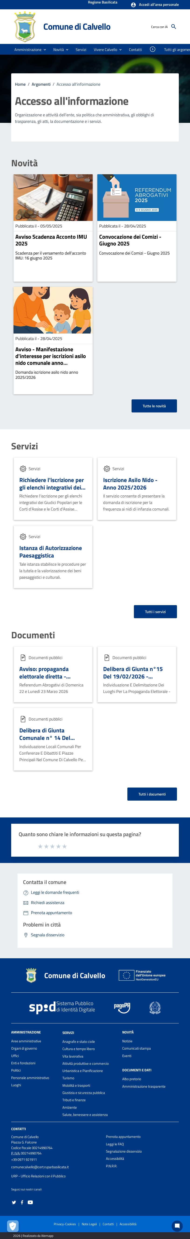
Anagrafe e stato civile (78, 1041)
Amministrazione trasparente (144, 1086)
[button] (155, 5)
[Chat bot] (177, 1226)
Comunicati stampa (136, 1048)
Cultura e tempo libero (78, 1048)
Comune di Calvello (76, 26)
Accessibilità (115, 1158)
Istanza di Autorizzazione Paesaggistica (50, 551)
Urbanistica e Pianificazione (82, 1070)
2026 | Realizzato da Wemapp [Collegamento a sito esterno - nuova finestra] (33, 1235)
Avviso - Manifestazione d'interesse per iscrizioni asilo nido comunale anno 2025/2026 (50, 359)
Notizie (127, 1041)
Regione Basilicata (102, 2)
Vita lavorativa (72, 1056)
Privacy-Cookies (65, 1223)
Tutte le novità (154, 406)
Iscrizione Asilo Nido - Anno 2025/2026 (130, 483)
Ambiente (69, 1107)
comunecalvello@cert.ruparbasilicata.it (40, 1167)
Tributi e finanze (74, 1100)
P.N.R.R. (111, 1166)
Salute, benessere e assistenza (85, 1114)
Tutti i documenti (152, 794)
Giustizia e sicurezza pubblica (83, 1092)
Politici (16, 1070)
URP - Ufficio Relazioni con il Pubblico (38, 1176)
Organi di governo (24, 1048)
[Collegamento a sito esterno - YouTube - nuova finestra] (30, 1202)
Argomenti (41, 84)
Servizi (24, 446)
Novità (24, 163)
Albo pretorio (131, 1079)
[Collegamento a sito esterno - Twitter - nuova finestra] (14, 1202)
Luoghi (16, 1085)
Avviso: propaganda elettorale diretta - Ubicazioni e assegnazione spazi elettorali (52, 680)
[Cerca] (174, 26)
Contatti (18, 1129)
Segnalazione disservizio (124, 1151)
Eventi (126, 1055)
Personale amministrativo (30, 1077)
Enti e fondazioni (23, 1063)
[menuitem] (135, 49)
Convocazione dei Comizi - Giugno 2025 (130, 240)
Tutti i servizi (155, 611)
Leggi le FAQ (115, 1144)
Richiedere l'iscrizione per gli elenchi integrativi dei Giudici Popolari (51, 487)
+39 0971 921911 (24, 1159)
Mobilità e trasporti (76, 1085)
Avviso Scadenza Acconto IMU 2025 (51, 240)
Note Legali (89, 1223)
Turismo (68, 1078)
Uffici (15, 1055)
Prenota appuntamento (123, 1136)
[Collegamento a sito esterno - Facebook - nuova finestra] (22, 1202)
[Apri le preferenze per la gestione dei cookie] (13, 1226)
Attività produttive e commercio (85, 1063)
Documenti (33, 635)
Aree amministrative (26, 1041)
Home (20, 84)
